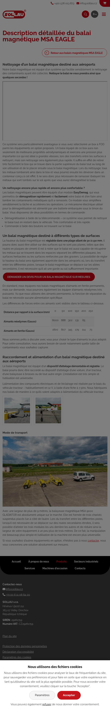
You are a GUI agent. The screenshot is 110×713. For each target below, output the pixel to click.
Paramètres (42, 695)
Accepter (69, 695)
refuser (46, 704)
